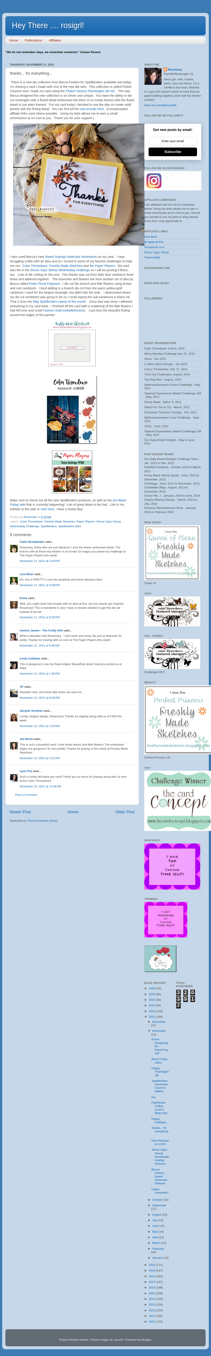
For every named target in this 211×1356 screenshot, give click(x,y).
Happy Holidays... (160, 1120)
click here (47, 509)
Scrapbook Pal (153, 242)
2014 (152, 1299)
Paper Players (85, 521)
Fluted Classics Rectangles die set (90, 91)
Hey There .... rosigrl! (48, 25)
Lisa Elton (27, 574)
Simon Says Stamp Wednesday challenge (60, 270)
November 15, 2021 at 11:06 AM (40, 786)
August (157, 1214)
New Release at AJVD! (160, 1142)
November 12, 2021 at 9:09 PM (40, 697)
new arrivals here (92, 109)
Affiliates (55, 40)
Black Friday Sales (160, 1060)
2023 (152, 1005)
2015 (152, 1293)
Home (13, 40)
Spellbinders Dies (69, 526)
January (157, 1257)
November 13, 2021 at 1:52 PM (40, 726)
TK (21, 686)
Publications (33, 40)
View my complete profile (160, 105)
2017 (152, 1282)
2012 (152, 1310)
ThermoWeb (152, 257)
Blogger (146, 1339)
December (159, 1021)
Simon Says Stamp (156, 252)
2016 (152, 1287)
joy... (155, 1097)
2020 (152, 1264)
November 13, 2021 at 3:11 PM (40, 758)
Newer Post (20, 812)
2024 (152, 999)
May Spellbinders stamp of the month (59, 301)
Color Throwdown (31, 521)
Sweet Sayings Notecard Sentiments (71, 256)
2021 (152, 1016)
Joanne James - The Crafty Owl (41, 630)
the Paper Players (102, 265)
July (155, 1220)
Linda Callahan (30, 658)
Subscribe (172, 152)
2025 (152, 994)
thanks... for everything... (160, 1131)
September (159, 1205)
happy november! (160, 1191)
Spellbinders (49, 526)
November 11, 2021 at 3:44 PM (40, 561)
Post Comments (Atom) (43, 820)
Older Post (125, 812)
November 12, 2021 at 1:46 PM (40, 673)
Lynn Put (26, 771)
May (155, 1231)
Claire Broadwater (32, 541)
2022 (152, 1011)
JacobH (119, 1339)
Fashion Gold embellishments (64, 310)
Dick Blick (150, 236)
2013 (152, 1304)
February (158, 1248)
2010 (152, 1321)
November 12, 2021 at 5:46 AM (39, 645)
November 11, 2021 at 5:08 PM (40, 585)
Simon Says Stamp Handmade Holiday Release (160, 1156)
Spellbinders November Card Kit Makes (160, 1086)
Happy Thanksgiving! (160, 1072)
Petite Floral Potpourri (44, 283)
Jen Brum (26, 739)
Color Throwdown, (35, 265)
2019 (152, 1270)
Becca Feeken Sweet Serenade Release (160, 1176)
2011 (152, 1316)
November (159, 1030)
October (157, 1199)
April (155, 1237)
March (156, 1242)
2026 (152, 988)
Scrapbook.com (154, 247)
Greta (23, 598)
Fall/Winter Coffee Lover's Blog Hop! (160, 1108)
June (155, 1225)
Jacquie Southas (31, 710)
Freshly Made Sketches (65, 265)
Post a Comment (26, 794)
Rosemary (175, 69)
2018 (152, 1276)
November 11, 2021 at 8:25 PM (40, 617)
